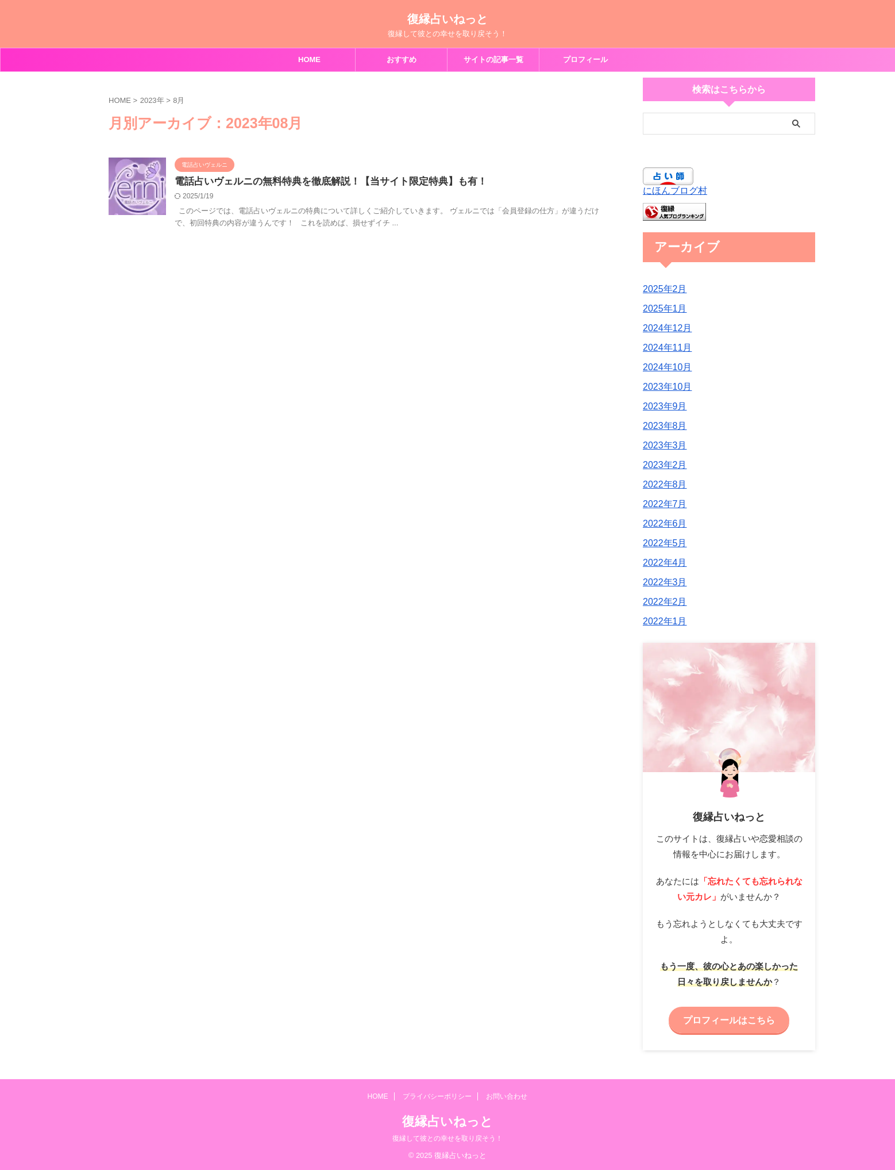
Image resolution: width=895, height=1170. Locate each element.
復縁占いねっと (447, 19)
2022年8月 (662, 484)
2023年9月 (662, 406)
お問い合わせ (506, 1095)
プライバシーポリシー (437, 1095)
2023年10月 (664, 387)
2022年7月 (662, 504)
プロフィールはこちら (729, 1019)
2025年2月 (662, 289)
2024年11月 (664, 347)
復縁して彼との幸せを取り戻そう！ (447, 1137)
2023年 (152, 100)
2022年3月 (662, 582)
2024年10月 (664, 367)
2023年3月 (662, 445)
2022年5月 (662, 543)
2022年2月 (662, 602)
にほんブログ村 (675, 190)
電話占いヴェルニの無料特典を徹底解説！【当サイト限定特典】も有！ (368, 183)
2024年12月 (664, 328)
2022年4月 (662, 562)
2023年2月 (662, 465)
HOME (309, 59)
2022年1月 (662, 621)
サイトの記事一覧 (493, 59)
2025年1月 (662, 308)
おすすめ (401, 59)
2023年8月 (662, 426)
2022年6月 (662, 523)
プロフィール (585, 59)
